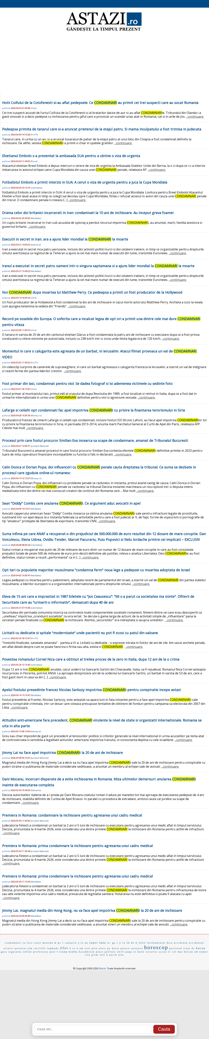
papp (129, 951)
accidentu (181, 942)
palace (125, 948)
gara (4, 951)
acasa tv (165, 951)
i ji (119, 942)
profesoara (40, 951)
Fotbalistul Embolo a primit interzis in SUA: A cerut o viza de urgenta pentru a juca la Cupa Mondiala (84, 182)
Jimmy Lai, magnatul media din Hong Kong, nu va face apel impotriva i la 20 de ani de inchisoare (92, 910)
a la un (83, 942)
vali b (104, 954)
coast (37, 942)
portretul (175, 948)
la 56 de (128, 942)
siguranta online (20, 951)
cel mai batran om (185, 951)
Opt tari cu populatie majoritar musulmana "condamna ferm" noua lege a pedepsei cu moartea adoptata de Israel (96, 570)
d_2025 (140, 942)
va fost (28, 942)
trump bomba (68, 951)
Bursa (34, 161)
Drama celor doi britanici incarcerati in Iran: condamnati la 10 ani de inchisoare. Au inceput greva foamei (87, 212)
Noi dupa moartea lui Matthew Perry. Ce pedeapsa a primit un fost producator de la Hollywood (92, 292)
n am (80, 948)
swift (120, 951)
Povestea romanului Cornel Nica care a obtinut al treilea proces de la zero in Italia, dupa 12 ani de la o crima (90, 659)
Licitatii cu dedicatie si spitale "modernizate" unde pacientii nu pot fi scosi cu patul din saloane (80, 633)
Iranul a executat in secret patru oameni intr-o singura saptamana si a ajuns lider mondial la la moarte (98, 266)
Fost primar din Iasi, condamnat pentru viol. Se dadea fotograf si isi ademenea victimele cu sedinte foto (87, 383)
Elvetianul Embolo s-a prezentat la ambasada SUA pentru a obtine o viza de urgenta (71, 155)
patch (113, 954)
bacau (200, 948)
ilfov (64, 948)
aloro (102, 948)
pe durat (113, 948)
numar (204, 951)
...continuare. (195, 116)
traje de (189, 948)
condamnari (13, 942)
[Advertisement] (104, 63)
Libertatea (36, 187)
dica (170, 942)
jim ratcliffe (37, 948)
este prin (91, 948)
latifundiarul (156, 942)
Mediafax (35, 218)
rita (87, 954)
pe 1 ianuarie (67, 942)
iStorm (102, 968)
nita (121, 954)
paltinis (110, 951)
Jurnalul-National (39, 445)
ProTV (34, 134)
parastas (21, 948)
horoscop (156, 947)
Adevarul (35, 244)
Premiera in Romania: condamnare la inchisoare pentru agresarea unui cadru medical (72, 815)
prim (95, 954)
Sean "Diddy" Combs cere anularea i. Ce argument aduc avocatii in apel (71, 503)
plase (100, 951)
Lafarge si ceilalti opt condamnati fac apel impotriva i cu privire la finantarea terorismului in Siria (93, 410)
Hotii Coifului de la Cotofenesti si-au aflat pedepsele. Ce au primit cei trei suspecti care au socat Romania (100, 102)
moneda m (50, 942)
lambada (53, 948)
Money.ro (36, 415)
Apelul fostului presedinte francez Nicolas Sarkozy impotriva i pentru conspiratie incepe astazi (91, 689)
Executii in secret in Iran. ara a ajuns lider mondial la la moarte (65, 239)
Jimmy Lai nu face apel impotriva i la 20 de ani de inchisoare (62, 752)
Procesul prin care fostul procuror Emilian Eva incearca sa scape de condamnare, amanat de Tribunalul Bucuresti (95, 440)
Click (33, 108)
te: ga (111, 942)
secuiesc (152, 951)
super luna (97, 942)
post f (54, 951)
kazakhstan (87, 951)
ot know (139, 951)
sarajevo (137, 948)
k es (73, 948)
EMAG (104, 937)
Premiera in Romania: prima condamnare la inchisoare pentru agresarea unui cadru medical (77, 845)
